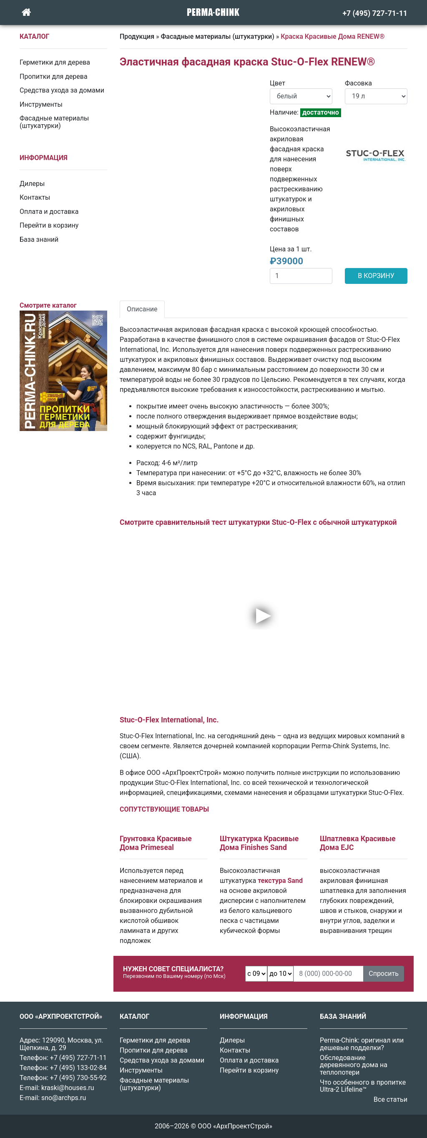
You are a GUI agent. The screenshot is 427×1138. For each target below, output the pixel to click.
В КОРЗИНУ (376, 276)
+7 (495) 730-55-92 (78, 1078)
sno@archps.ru (63, 1098)
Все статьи (390, 1099)
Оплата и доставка (49, 212)
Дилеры (32, 184)
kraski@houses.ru (67, 1088)
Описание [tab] (142, 309)
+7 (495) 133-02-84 (78, 1068)
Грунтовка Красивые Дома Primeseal (156, 843)
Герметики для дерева (55, 62)
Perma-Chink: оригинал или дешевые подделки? (362, 1044)
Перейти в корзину (49, 225)
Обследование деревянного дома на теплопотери (353, 1065)
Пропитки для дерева (54, 76)
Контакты (35, 197)
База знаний (39, 239)
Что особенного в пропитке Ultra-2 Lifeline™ (363, 1086)
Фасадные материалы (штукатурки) (54, 122)
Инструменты (41, 104)
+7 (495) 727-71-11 (78, 1058)
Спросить (384, 974)
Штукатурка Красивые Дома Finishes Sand (259, 843)
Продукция (137, 36)
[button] (130, 83)
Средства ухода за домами (62, 90)
